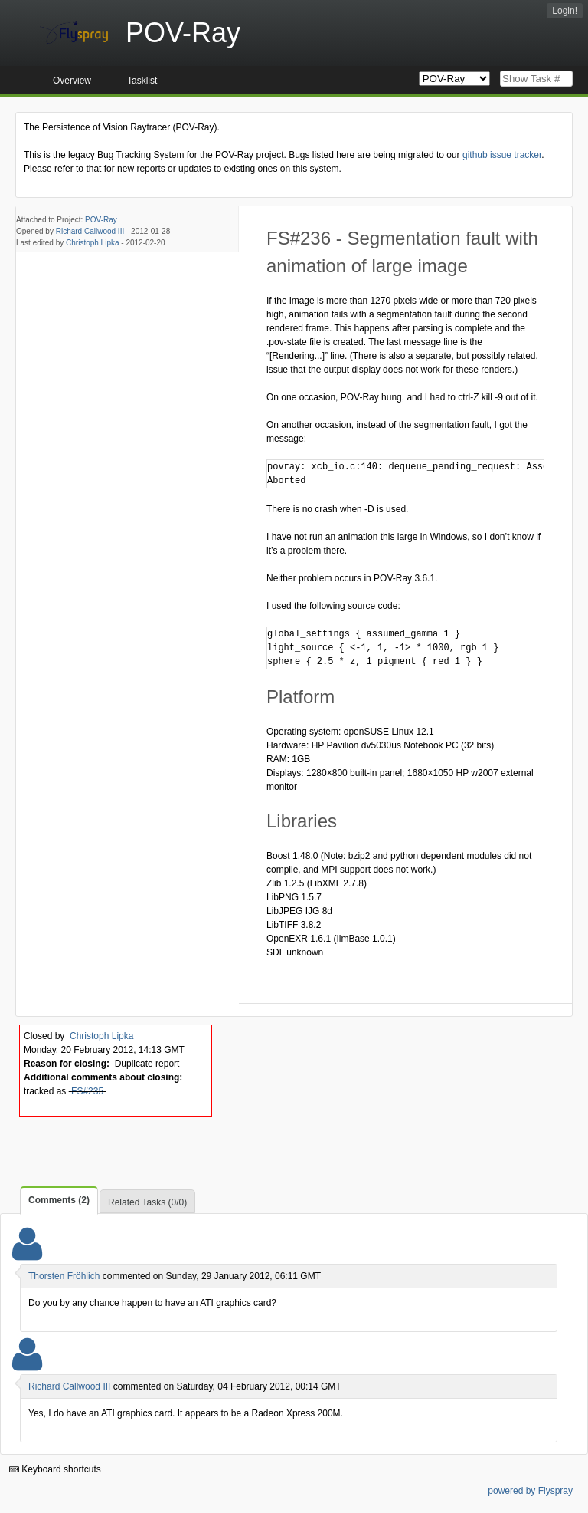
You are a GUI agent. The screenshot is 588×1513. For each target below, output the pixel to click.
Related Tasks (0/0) (147, 1202)
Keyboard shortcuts (55, 1469)
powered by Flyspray (530, 1490)
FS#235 (87, 1091)
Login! (564, 10)
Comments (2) (59, 1200)
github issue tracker (501, 155)
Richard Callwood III (90, 231)
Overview (72, 80)
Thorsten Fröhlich (64, 1276)
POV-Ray (101, 219)
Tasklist (142, 80)
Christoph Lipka (92, 242)
